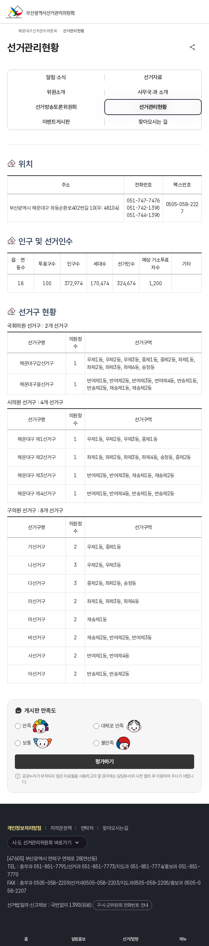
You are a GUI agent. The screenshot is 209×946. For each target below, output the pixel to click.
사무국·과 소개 (153, 92)
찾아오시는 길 (152, 122)
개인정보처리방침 (24, 828)
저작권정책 (61, 828)
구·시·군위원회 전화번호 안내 (122, 905)
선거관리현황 (153, 107)
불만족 (107, 743)
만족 (26, 726)
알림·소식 (56, 77)
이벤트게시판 (56, 122)
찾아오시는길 (115, 828)
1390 (74, 905)
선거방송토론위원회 (56, 107)
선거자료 (153, 77)
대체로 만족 (112, 726)
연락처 (87, 828)
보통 (26, 743)
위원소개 (56, 92)
